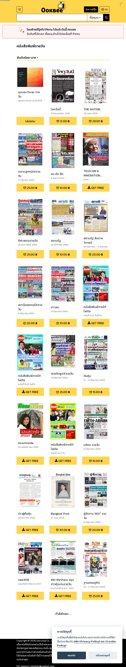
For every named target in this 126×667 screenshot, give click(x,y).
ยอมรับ (71, 655)
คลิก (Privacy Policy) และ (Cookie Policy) (86, 643)
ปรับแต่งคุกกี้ (103, 655)
